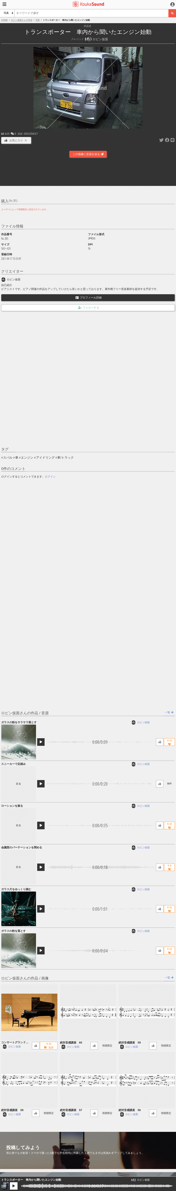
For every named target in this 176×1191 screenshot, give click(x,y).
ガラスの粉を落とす (13, 930)
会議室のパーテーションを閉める (21, 847)
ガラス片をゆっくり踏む (16, 889)
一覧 (169, 712)
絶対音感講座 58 (12, 1110)
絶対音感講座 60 (71, 1042)
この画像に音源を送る (88, 154)
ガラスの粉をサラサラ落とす (19, 722)
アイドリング (45, 457)
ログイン (50, 476)
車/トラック (65, 457)
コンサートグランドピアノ (16, 1042)
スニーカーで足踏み (13, 763)
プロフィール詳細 (89, 297)
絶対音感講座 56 (130, 1110)
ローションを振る (12, 805)
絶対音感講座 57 (71, 1110)
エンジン (27, 457)
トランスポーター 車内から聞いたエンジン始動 (31, 1179)
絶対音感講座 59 (130, 1042)
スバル (7, 457)
